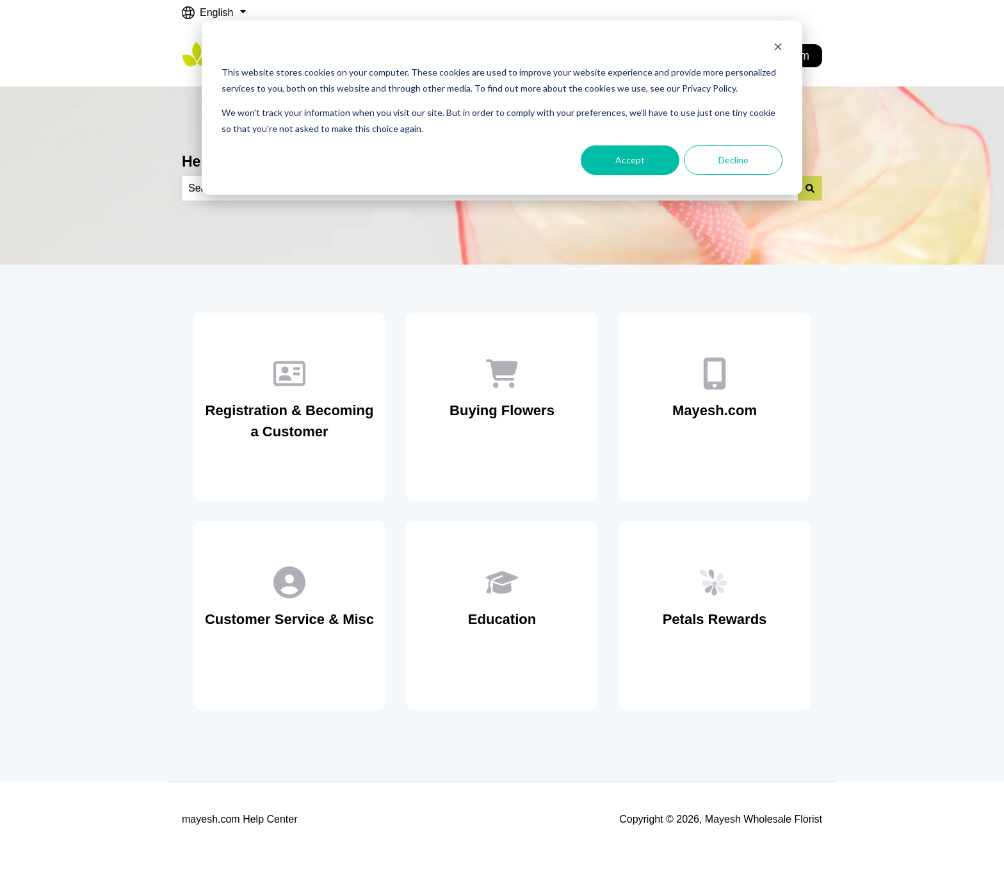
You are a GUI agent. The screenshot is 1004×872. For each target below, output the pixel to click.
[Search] (810, 188)
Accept (630, 159)
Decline (733, 159)
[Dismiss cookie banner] (777, 48)
